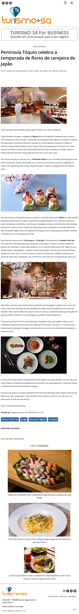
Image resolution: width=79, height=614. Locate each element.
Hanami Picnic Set (10, 419)
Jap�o (24, 419)
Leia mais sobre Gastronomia (12, 439)
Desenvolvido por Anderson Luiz (14, 611)
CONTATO (63, 596)
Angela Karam (16, 412)
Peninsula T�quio (37, 419)
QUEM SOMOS (53, 596)
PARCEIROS (72, 596)
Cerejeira (53, 419)
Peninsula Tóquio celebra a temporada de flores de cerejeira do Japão (38, 58)
